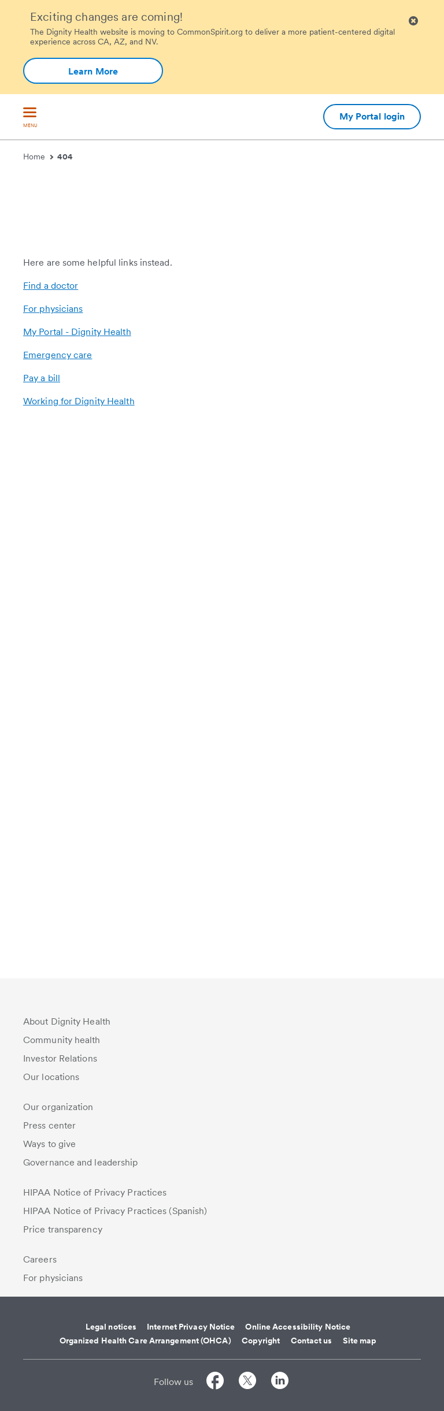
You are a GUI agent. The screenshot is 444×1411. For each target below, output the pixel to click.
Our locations (51, 1076)
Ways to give (49, 1143)
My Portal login (372, 116)
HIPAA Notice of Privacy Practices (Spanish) (115, 1210)
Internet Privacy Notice (191, 1326)
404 (65, 156)
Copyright (261, 1340)
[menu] (30, 118)
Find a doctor (50, 831)
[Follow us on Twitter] (247, 1382)
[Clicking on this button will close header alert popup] (413, 21)
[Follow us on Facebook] (215, 1382)
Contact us (311, 1340)
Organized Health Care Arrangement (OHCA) (145, 1340)
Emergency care (57, 900)
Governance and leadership (80, 1162)
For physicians (53, 854)
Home (38, 156)
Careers (40, 1259)
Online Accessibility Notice (297, 1326)
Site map (360, 1340)
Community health (62, 1039)
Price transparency (62, 1229)
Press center (49, 1125)
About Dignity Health (66, 1021)
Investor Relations (60, 1058)
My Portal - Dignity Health (77, 877)
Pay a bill (41, 923)
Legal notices (111, 1326)
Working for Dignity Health (79, 946)
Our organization (58, 1106)
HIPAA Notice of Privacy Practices (94, 1192)
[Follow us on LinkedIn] (279, 1382)
